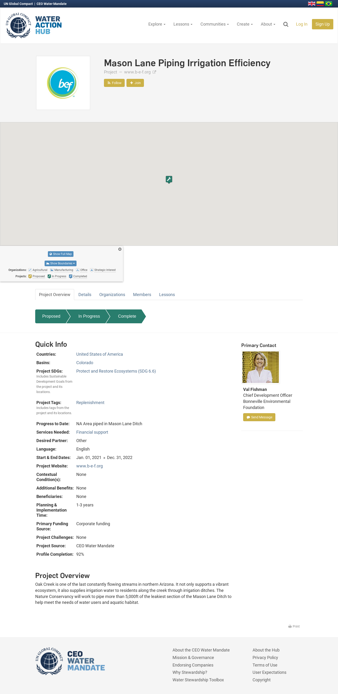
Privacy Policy (265, 657)
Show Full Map (61, 254)
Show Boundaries (60, 263)
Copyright (262, 679)
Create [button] (245, 24)
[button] (169, 179)
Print (294, 626)
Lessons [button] (182, 24)
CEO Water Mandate (52, 4)
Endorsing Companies (193, 665)
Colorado (84, 362)
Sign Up (322, 24)
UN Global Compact (19, 4)
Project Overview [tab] (54, 294)
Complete (127, 316)
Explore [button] (156, 24)
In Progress (89, 316)
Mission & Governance (193, 657)
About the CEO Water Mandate (201, 650)
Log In (301, 24)
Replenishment (90, 402)
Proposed (51, 316)
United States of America (99, 354)
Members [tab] (142, 294)
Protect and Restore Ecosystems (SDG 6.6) (116, 371)
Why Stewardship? (190, 672)
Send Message (259, 417)
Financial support (92, 432)
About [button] (268, 24)
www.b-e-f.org (140, 71)
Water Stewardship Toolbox (198, 679)
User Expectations (269, 672)
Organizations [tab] (112, 294)
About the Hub (266, 650)
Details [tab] (84, 294)
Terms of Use (265, 665)
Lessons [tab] (167, 294)
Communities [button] (214, 24)
